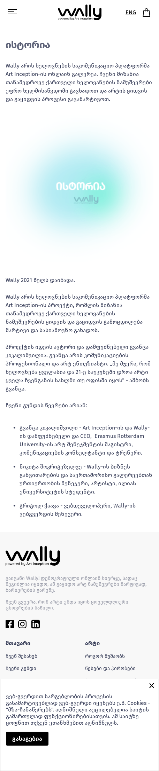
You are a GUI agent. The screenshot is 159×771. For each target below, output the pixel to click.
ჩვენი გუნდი (21, 668)
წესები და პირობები (110, 668)
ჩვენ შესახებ (21, 656)
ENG (131, 12)
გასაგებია (27, 738)
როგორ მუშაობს (105, 656)
